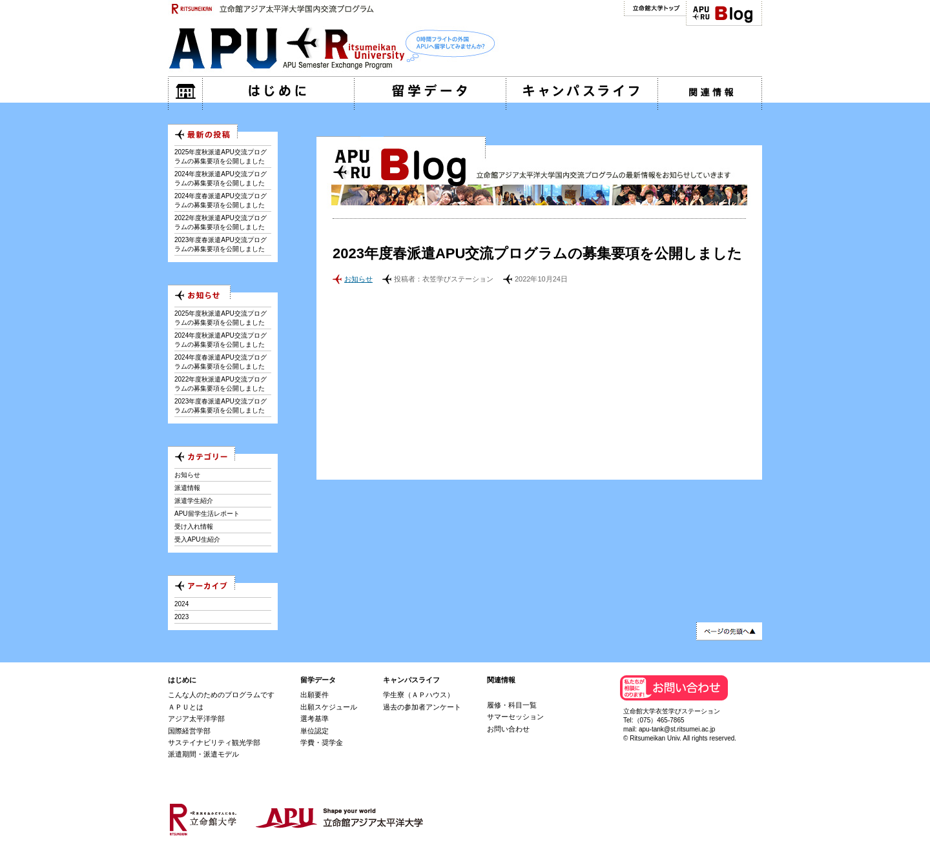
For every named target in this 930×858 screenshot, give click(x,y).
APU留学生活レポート (207, 513)
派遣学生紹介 (193, 500)
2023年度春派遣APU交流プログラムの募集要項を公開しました (220, 244)
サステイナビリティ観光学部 (214, 742)
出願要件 (314, 695)
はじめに (182, 680)
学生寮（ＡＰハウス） (418, 695)
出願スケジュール (328, 707)
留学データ (318, 680)
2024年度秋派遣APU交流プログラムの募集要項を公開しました (220, 178)
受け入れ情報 (193, 526)
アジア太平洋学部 (196, 718)
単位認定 (314, 731)
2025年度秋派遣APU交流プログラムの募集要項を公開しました (220, 156)
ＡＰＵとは (185, 707)
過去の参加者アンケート (422, 707)
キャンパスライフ (411, 680)
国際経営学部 (189, 731)
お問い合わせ (508, 729)
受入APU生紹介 (197, 539)
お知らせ (358, 279)
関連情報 (501, 680)
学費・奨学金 (321, 742)
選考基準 (314, 718)
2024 (181, 604)
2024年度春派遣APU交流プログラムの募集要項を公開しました (220, 200)
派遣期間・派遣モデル (203, 754)
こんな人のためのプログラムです (221, 695)
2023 (181, 616)
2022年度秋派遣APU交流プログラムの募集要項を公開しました (220, 222)
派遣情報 (187, 487)
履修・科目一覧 (512, 705)
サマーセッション (515, 716)
